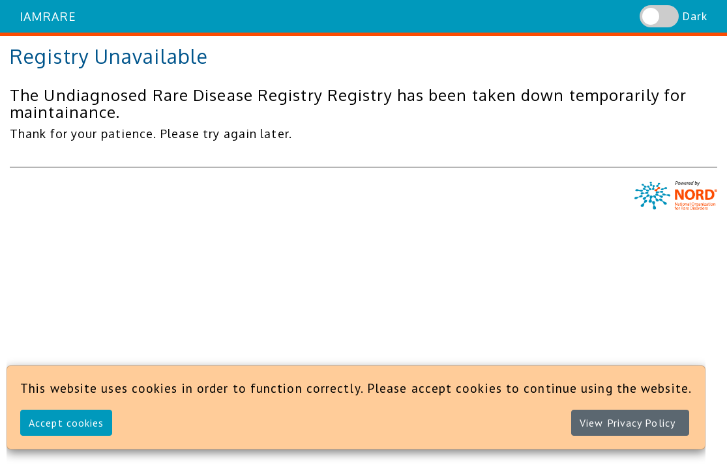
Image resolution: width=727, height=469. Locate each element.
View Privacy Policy (627, 422)
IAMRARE (48, 16)
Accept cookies (66, 422)
